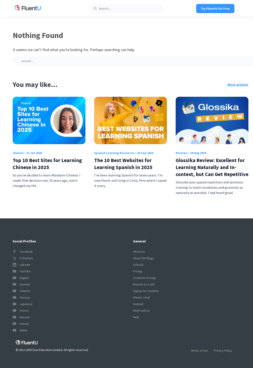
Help (136, 317)
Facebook (23, 252)
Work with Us (141, 311)
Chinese (18, 153)
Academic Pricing (144, 278)
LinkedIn (21, 265)
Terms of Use (199, 350)
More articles (237, 84)
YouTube (22, 271)
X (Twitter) (23, 258)
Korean (21, 324)
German (21, 297)
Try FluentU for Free (215, 8)
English (21, 278)
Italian (20, 330)
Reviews (181, 153)
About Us (139, 252)
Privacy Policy (223, 350)
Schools (138, 265)
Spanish (21, 284)
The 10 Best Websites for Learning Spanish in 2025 (123, 164)
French (21, 311)
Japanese (23, 304)
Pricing (137, 271)
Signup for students (146, 291)
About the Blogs (143, 258)
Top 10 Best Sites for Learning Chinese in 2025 (47, 164)
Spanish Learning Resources (114, 153)
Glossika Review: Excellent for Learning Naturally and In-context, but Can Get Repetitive (212, 167)
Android (138, 304)
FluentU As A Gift (144, 284)
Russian (21, 317)
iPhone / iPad (141, 297)
